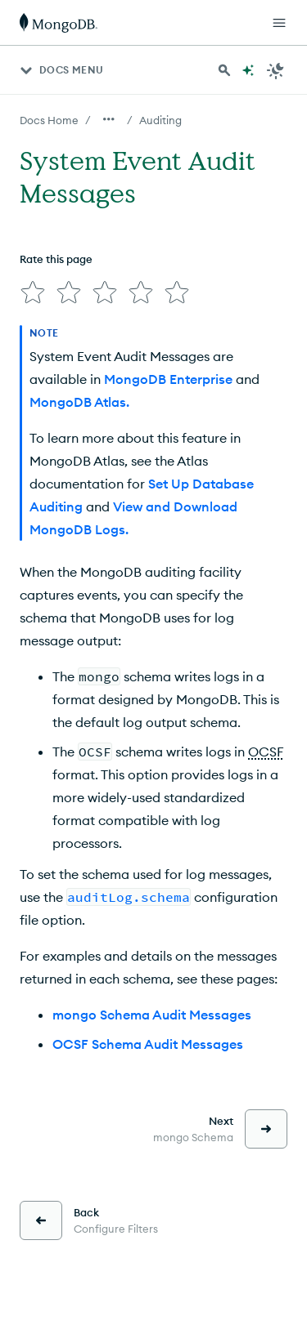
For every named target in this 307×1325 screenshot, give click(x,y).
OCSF (266, 751)
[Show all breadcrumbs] (108, 119)
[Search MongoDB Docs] (224, 70)
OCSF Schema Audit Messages (147, 1044)
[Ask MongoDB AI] (248, 70)
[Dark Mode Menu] (275, 70)
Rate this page (56, 258)
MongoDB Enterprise (168, 379)
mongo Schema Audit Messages (151, 1014)
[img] (33, 292)
